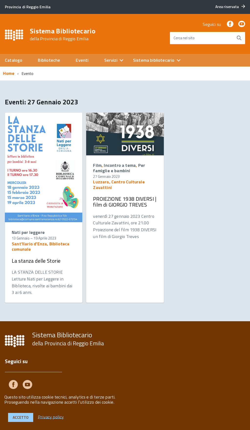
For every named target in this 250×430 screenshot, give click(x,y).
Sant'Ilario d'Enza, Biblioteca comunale (40, 246)
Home (8, 73)
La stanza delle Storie (36, 261)
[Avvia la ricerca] (239, 38)
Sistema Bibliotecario (62, 34)
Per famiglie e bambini (119, 168)
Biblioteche (49, 60)
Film (97, 165)
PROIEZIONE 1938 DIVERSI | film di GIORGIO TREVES (124, 202)
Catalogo (13, 60)
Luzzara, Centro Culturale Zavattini (119, 184)
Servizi (110, 60)
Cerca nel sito (184, 38)
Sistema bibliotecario (154, 60)
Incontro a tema (120, 165)
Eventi (82, 60)
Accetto (21, 417)
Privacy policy (51, 416)
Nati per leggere (28, 232)
